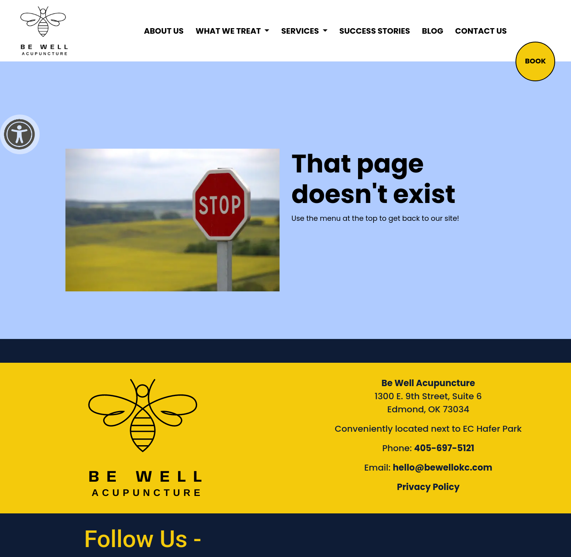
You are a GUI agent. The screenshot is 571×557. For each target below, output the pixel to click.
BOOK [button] (535, 61)
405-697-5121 (444, 448)
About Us (164, 30)
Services (300, 30)
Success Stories (374, 30)
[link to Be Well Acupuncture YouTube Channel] (462, 535)
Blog (432, 30)
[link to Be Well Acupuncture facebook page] (325, 535)
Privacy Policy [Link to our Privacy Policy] (428, 487)
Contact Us (481, 30)
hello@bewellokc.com (442, 467)
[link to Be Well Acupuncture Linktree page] (531, 535)
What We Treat (229, 30)
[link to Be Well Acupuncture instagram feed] (394, 535)
